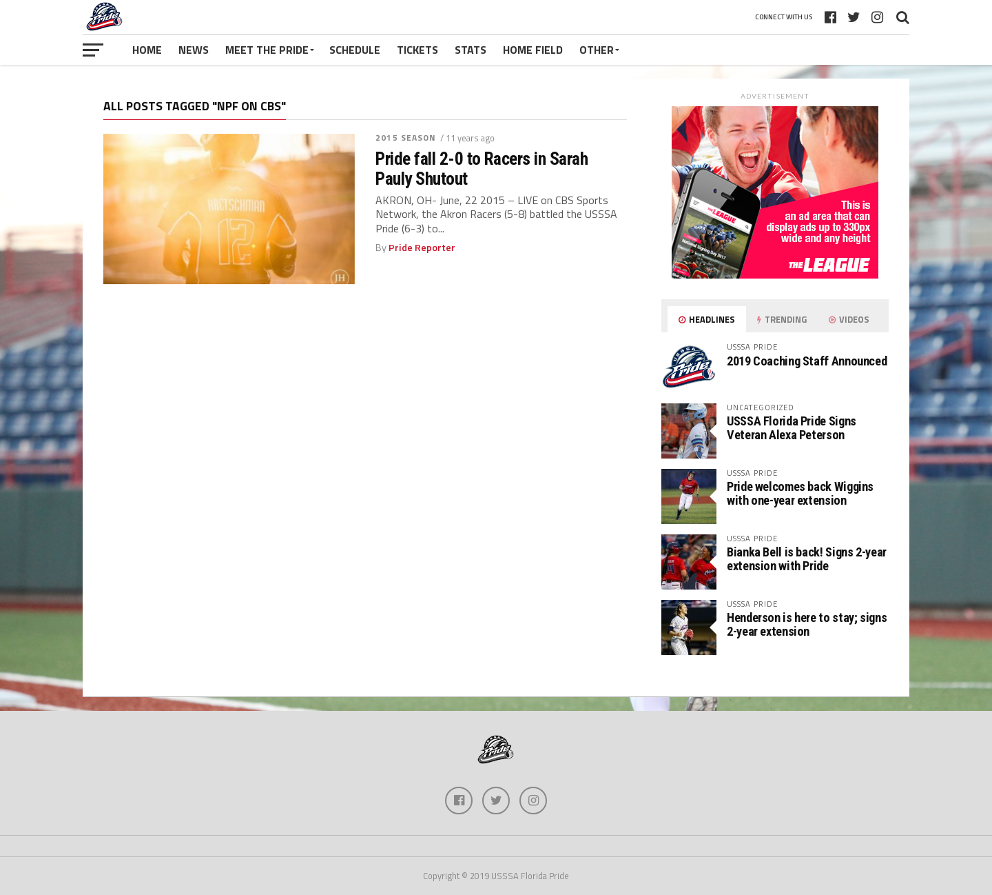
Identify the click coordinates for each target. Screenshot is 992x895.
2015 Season (405, 137)
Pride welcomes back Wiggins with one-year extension (800, 493)
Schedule (354, 49)
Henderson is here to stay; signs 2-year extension (807, 624)
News (193, 49)
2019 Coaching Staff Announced (807, 361)
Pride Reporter (422, 247)
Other (596, 49)
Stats (470, 49)
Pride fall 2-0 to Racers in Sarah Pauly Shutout (481, 168)
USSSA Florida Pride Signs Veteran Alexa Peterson (791, 428)
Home (147, 49)
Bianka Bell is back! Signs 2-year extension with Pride (807, 559)
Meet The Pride (267, 49)
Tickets (417, 49)
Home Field (533, 49)
